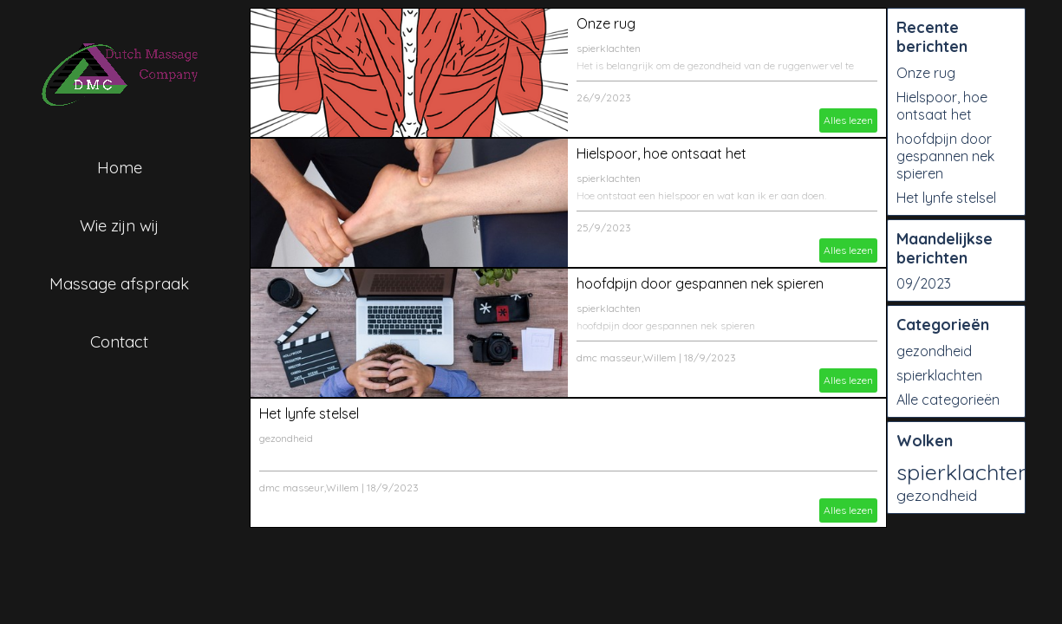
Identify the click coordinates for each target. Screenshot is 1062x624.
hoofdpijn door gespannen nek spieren (700, 283)
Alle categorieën (948, 399)
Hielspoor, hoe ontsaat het (661, 153)
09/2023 (923, 283)
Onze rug (606, 23)
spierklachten (609, 48)
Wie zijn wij (119, 225)
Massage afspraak (119, 283)
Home (119, 167)
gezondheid (286, 438)
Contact (119, 341)
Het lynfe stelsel (309, 413)
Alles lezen (848, 120)
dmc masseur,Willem (626, 357)
